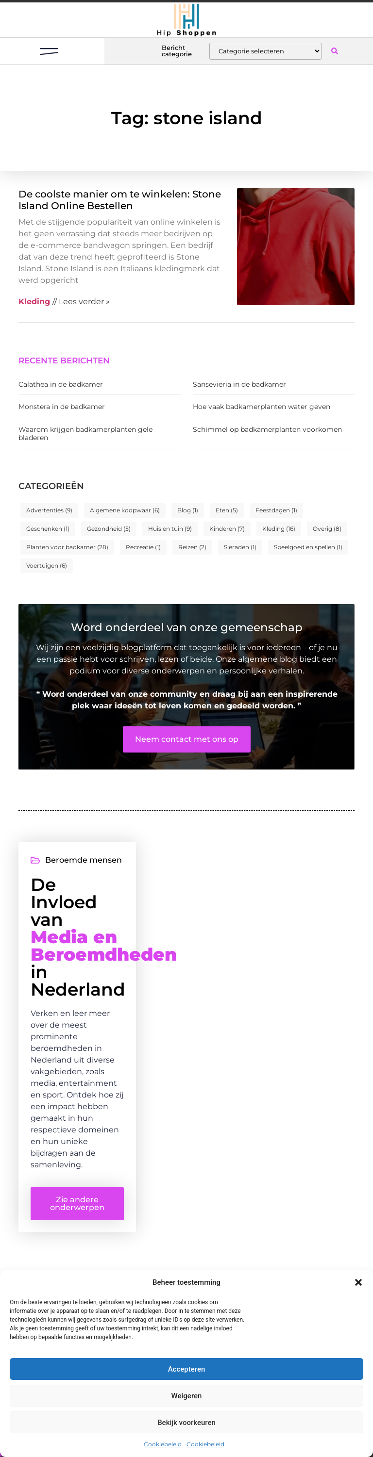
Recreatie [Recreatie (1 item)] (143, 547)
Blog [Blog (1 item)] (187, 510)
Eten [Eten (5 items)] (227, 510)
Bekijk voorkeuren (186, 1422)
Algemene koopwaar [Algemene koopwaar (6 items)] (125, 510)
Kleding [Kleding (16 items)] (278, 528)
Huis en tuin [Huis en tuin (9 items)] (170, 528)
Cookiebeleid (163, 1444)
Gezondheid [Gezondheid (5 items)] (109, 528)
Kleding (34, 301)
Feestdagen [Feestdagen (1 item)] (276, 510)
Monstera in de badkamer (61, 406)
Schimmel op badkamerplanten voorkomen (267, 429)
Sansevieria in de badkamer (239, 384)
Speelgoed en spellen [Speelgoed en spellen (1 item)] (308, 547)
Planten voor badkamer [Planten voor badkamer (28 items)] (67, 547)
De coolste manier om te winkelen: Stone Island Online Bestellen (119, 200)
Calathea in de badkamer (60, 384)
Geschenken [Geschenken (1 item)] (47, 528)
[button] (358, 1282)
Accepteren (186, 1369)
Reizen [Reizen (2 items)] (192, 547)
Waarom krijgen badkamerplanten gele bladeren (85, 433)
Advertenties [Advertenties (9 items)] (49, 510)
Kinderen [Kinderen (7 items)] (227, 528)
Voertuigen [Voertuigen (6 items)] (46, 565)
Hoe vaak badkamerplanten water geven (261, 406)
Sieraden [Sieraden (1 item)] (240, 547)
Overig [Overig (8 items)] (327, 528)
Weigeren (186, 1396)
